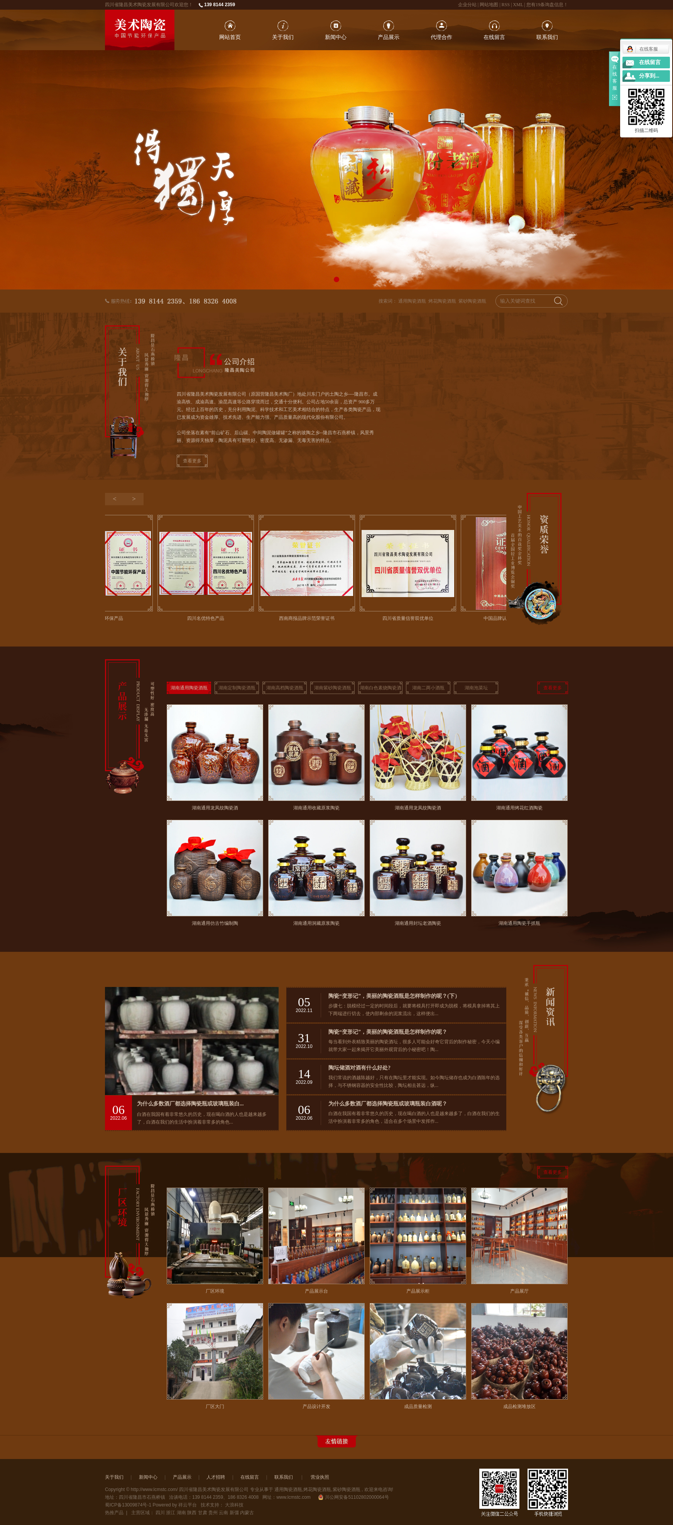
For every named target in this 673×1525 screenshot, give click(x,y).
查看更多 (192, 461)
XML (518, 4)
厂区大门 (215, 1406)
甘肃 (202, 1512)
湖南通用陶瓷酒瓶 (189, 688)
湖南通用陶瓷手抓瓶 (519, 923)
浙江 (170, 1512)
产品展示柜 (418, 1291)
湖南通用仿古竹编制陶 (215, 923)
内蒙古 (247, 1512)
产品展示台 (316, 1291)
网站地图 (489, 4)
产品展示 (388, 37)
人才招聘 (215, 1477)
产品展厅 (519, 1291)
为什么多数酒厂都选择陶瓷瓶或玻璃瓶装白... (190, 1104)
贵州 (213, 1512)
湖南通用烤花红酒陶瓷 (519, 808)
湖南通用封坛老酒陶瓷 (418, 923)
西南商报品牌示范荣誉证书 (308, 618)
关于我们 (283, 37)
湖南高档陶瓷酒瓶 (284, 688)
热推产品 (114, 1512)
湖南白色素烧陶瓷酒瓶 (380, 689)
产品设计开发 (316, 1406)
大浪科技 (234, 1505)
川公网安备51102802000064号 (353, 1497)
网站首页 (230, 37)
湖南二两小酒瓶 (428, 688)
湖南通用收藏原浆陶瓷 (316, 808)
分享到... (649, 76)
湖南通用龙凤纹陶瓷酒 (215, 808)
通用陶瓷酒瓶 (412, 301)
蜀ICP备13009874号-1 (128, 1505)
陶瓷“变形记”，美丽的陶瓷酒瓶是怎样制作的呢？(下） (394, 996)
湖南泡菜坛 (476, 688)
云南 (223, 1512)
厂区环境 (215, 1291)
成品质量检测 (418, 1406)
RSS (506, 4)
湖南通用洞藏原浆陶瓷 (316, 923)
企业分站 (467, 4)
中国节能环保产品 (106, 618)
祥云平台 (187, 1505)
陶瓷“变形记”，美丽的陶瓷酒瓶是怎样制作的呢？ (387, 1032)
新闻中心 (336, 37)
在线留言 (494, 37)
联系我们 (547, 37)
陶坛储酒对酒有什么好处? (359, 1068)
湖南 (181, 1512)
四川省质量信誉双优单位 (409, 618)
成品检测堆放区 (519, 1406)
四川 (160, 1512)
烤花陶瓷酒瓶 (442, 301)
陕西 (191, 1512)
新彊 (234, 1512)
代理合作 (441, 37)
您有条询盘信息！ (547, 4)
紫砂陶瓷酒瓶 (472, 301)
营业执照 (320, 1477)
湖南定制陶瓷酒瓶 (236, 688)
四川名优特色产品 (207, 618)
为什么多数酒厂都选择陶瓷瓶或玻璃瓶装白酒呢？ (387, 1104)
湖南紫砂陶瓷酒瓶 (332, 688)
